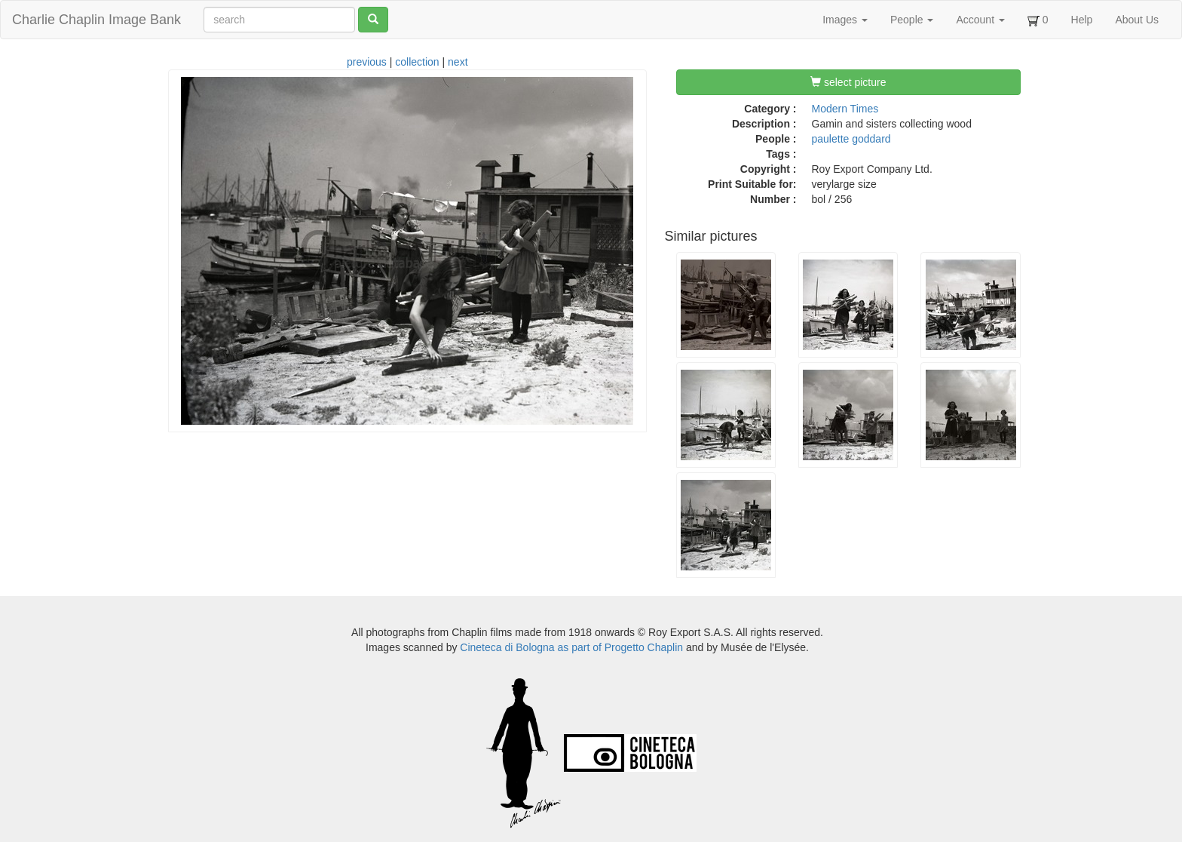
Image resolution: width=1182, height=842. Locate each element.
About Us (1137, 20)
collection (417, 62)
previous (367, 62)
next (457, 62)
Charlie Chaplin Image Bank (96, 19)
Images (845, 20)
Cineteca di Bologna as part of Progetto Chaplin (571, 647)
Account (980, 20)
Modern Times (845, 109)
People (911, 20)
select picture (848, 82)
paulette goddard (851, 139)
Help (1082, 20)
